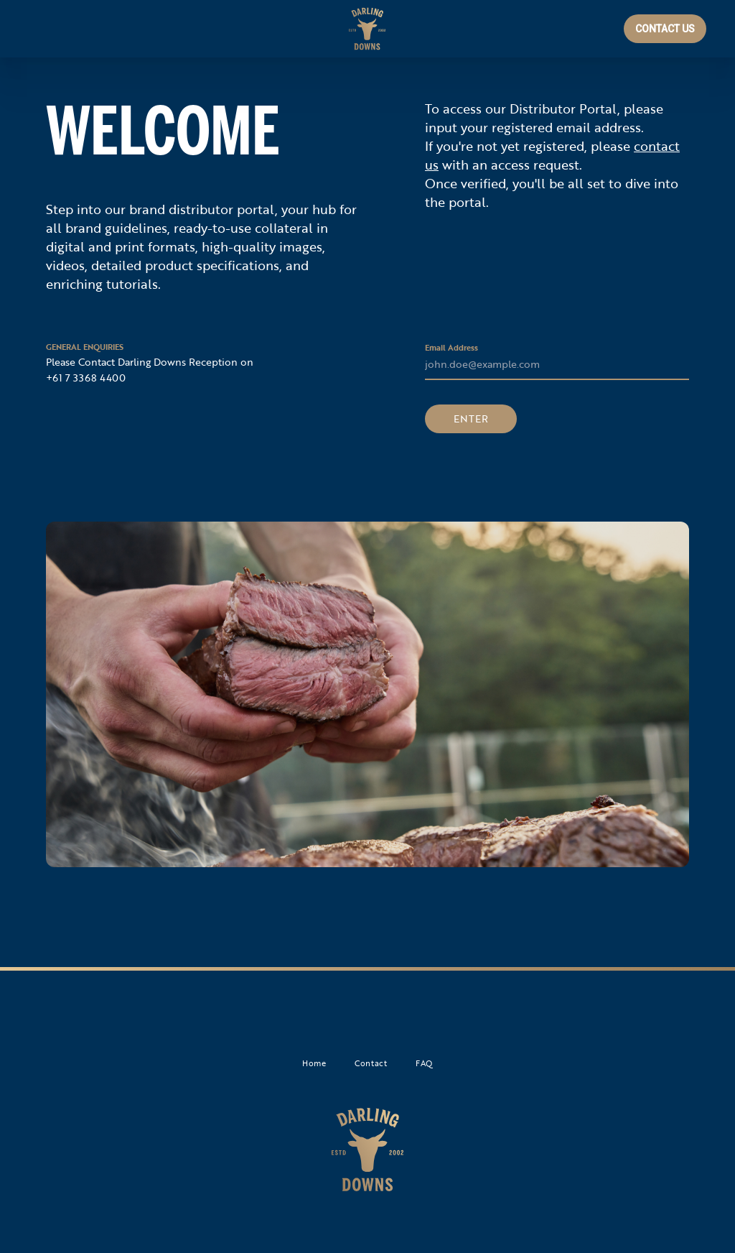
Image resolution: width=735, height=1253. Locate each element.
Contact (371, 1063)
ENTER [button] (471, 418)
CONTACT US (665, 28)
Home (314, 1063)
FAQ (424, 1063)
